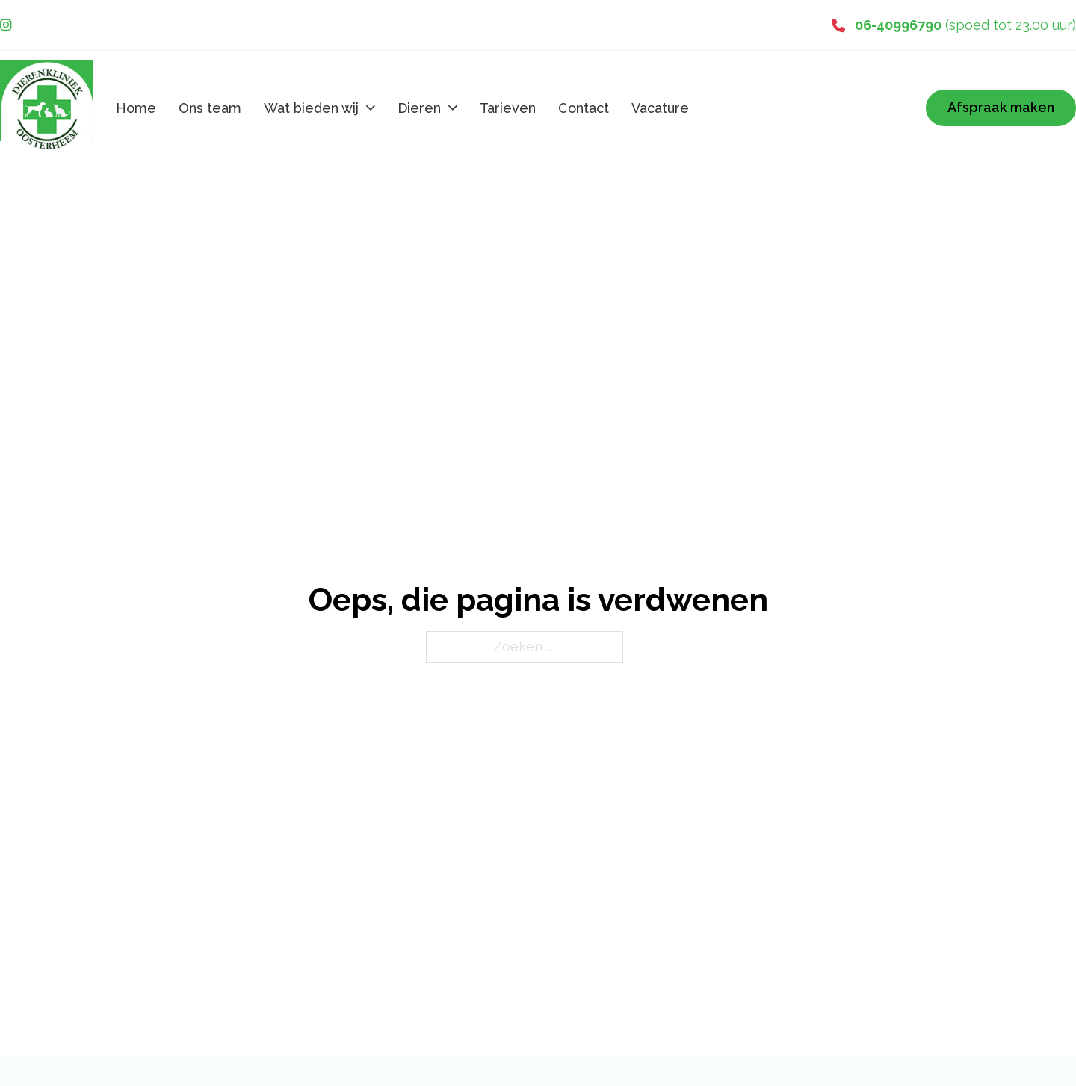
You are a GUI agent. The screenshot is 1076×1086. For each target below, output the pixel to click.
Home (136, 108)
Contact (583, 108)
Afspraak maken (1000, 107)
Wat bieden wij (311, 108)
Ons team (210, 108)
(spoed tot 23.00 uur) (965, 25)
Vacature (660, 108)
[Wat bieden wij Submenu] (370, 107)
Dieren (419, 108)
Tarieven (508, 108)
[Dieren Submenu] (452, 107)
